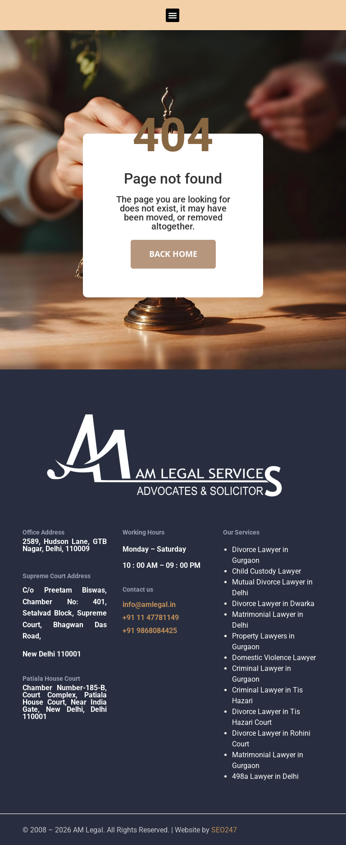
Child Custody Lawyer (266, 570)
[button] (172, 15)
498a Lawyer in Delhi (265, 775)
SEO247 (224, 829)
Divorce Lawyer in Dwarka (273, 602)
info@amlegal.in (149, 604)
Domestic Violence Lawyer (274, 656)
